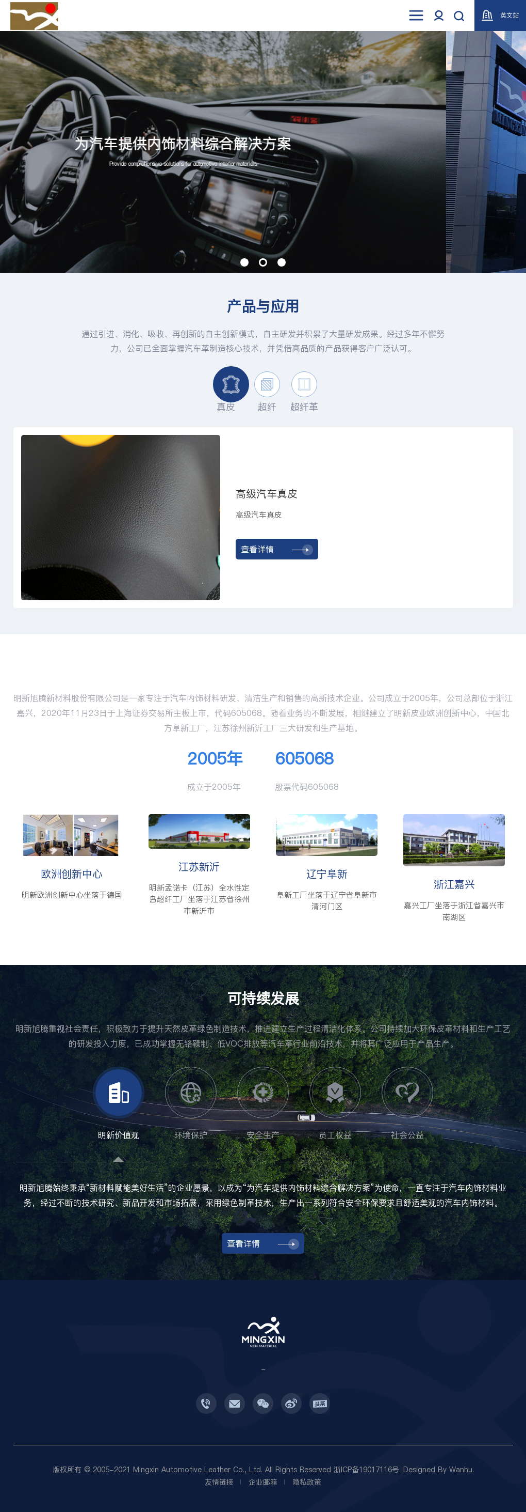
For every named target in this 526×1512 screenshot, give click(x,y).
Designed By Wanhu (437, 1469)
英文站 (500, 15)
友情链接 (219, 1482)
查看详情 (277, 549)
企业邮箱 (263, 1482)
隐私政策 (306, 1482)
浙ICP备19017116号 (366, 1469)
